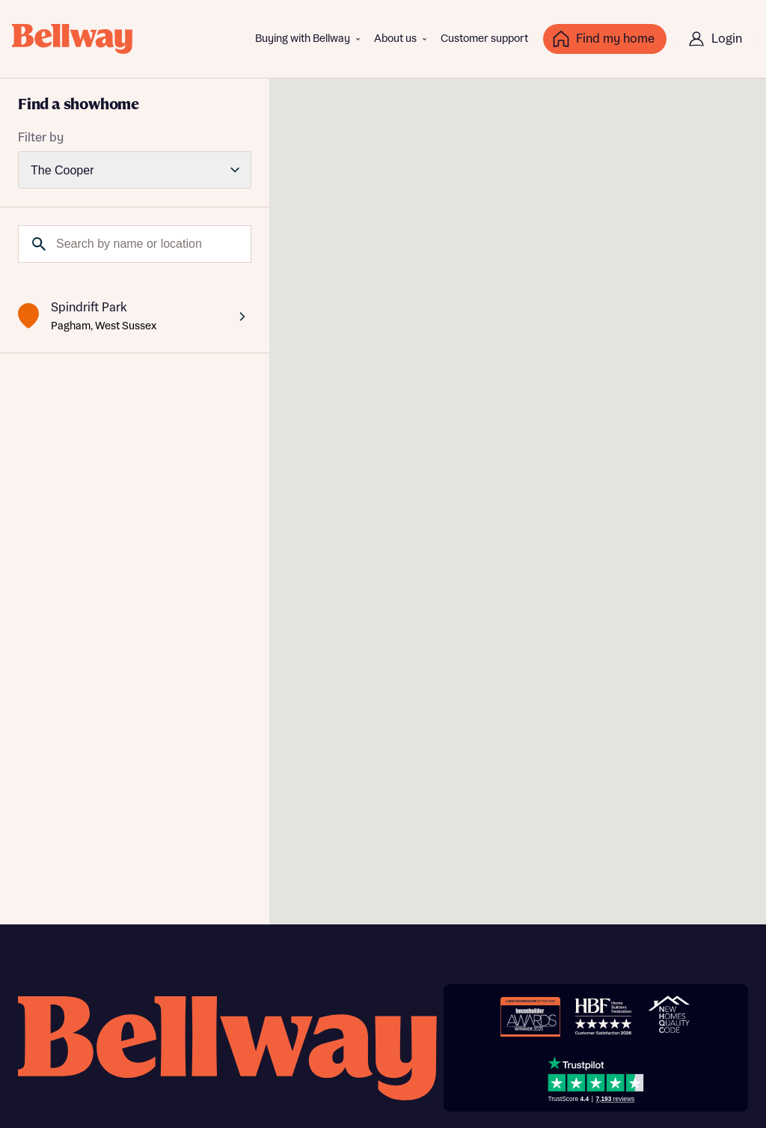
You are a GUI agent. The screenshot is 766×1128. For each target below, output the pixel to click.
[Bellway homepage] (227, 1048)
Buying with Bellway (302, 39)
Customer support (484, 39)
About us (395, 39)
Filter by (41, 137)
